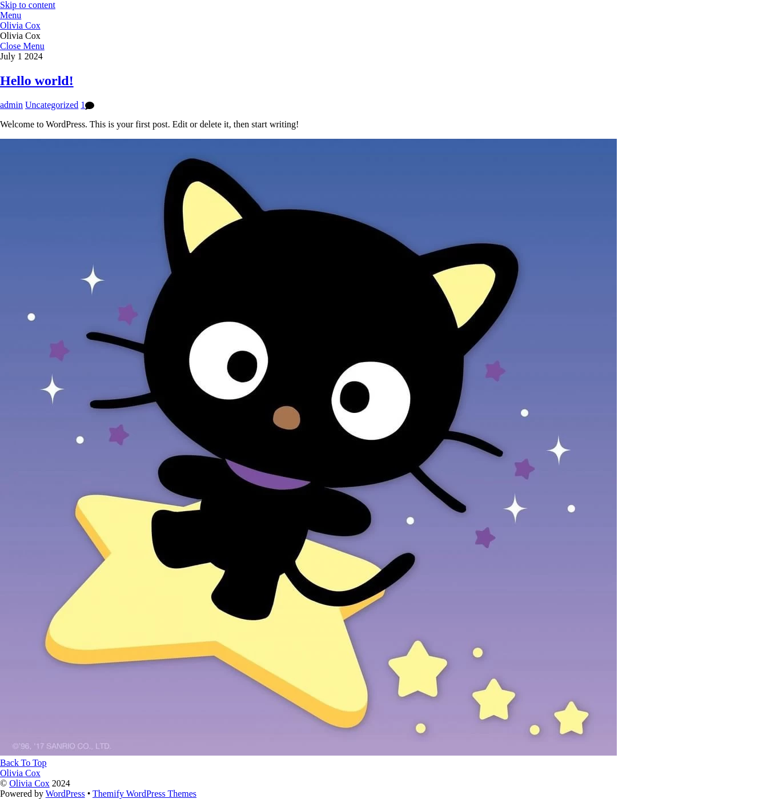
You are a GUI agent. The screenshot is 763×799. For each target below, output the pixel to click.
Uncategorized (51, 105)
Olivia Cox (29, 783)
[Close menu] (22, 46)
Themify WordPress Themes (144, 793)
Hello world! (37, 80)
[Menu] (10, 15)
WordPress (65, 793)
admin (11, 105)
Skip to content (27, 5)
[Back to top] (23, 763)
